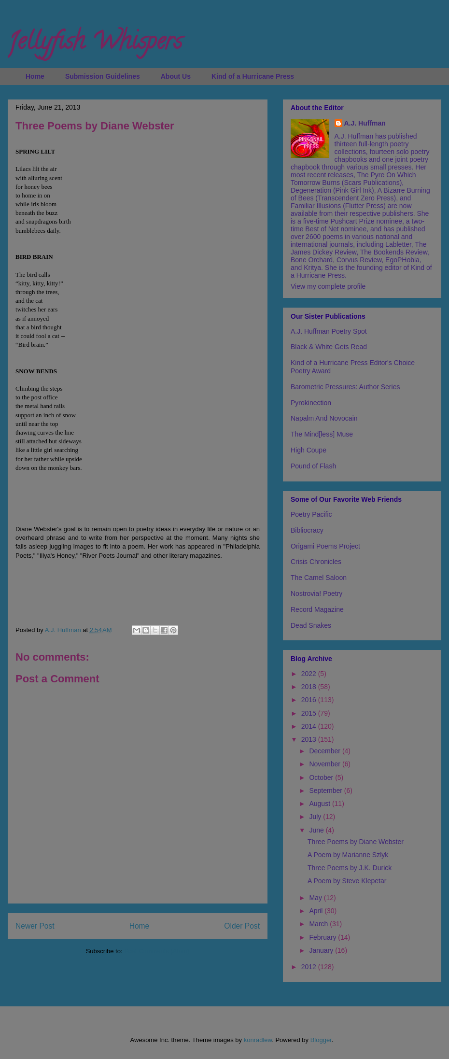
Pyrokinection (311, 403)
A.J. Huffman (365, 123)
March (319, 924)
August (320, 803)
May (316, 898)
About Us (176, 76)
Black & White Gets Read (329, 347)
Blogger (321, 1040)
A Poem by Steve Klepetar (347, 881)
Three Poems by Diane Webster (356, 842)
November (325, 764)
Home (35, 76)
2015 (309, 713)
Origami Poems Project (325, 546)
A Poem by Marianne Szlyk (348, 855)
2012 (309, 967)
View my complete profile (328, 286)
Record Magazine (317, 609)
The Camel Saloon (319, 577)
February (323, 937)
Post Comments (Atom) (156, 951)
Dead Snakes (311, 625)
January (322, 950)
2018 (309, 687)
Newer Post (35, 926)
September (326, 790)
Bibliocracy (307, 530)
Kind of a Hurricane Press (252, 76)
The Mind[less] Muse (322, 434)
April (316, 911)
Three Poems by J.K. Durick (350, 868)
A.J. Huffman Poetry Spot (329, 331)
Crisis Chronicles (316, 561)
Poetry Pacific (311, 514)
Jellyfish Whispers (95, 44)
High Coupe (308, 450)
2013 (309, 739)
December (325, 751)
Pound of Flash (313, 466)
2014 (309, 726)
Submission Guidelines (102, 76)
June (317, 830)
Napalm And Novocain (324, 418)
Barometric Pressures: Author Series (345, 387)
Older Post (242, 926)
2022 (309, 674)
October (322, 777)
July (316, 816)
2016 (309, 700)
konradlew (258, 1040)
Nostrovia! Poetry (316, 593)
